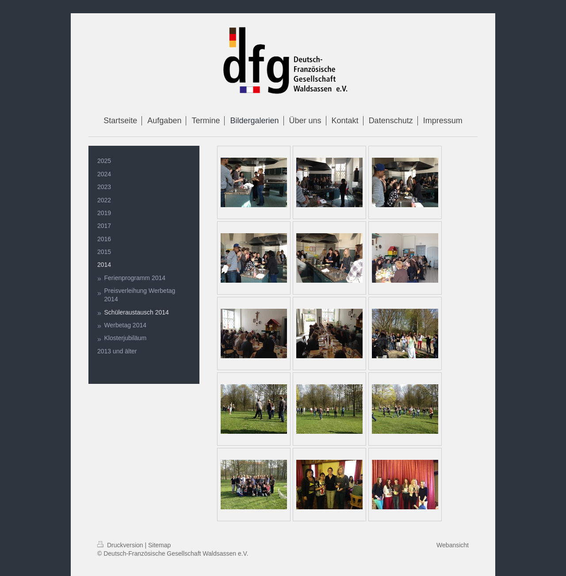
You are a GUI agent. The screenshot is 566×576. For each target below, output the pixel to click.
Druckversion (121, 545)
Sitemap (159, 545)
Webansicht (452, 545)
